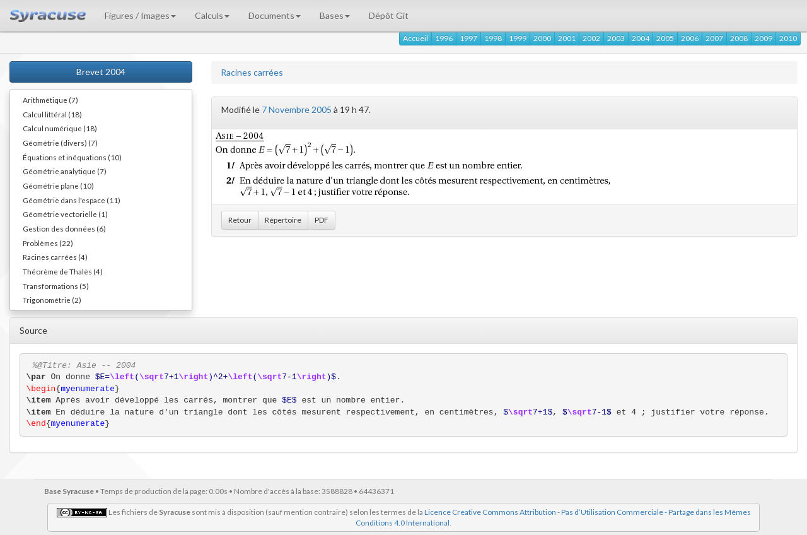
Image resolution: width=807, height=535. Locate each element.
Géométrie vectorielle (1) (65, 213)
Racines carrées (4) (55, 256)
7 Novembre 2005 (297, 109)
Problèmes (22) (48, 242)
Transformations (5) (56, 285)
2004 (640, 38)
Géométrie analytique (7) (65, 171)
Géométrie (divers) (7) (60, 142)
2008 (739, 38)
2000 (542, 38)
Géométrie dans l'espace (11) (71, 200)
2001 (567, 38)
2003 (616, 38)
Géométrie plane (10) (58, 185)
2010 (788, 38)
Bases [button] (335, 15)
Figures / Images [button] (140, 15)
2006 (690, 38)
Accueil (415, 38)
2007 (714, 38)
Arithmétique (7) (50, 99)
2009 (763, 38)
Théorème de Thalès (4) (63, 271)
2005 (665, 38)
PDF (321, 220)
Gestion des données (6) (64, 228)
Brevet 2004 (100, 71)
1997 (468, 38)
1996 (444, 38)
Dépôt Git (389, 15)
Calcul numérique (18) (60, 128)
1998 (493, 38)
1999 (517, 38)
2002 (591, 38)
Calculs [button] (212, 15)
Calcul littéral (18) (52, 114)
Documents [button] (274, 15)
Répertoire (283, 220)
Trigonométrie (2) (52, 299)
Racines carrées (252, 72)
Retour (240, 220)
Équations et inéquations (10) (72, 157)
